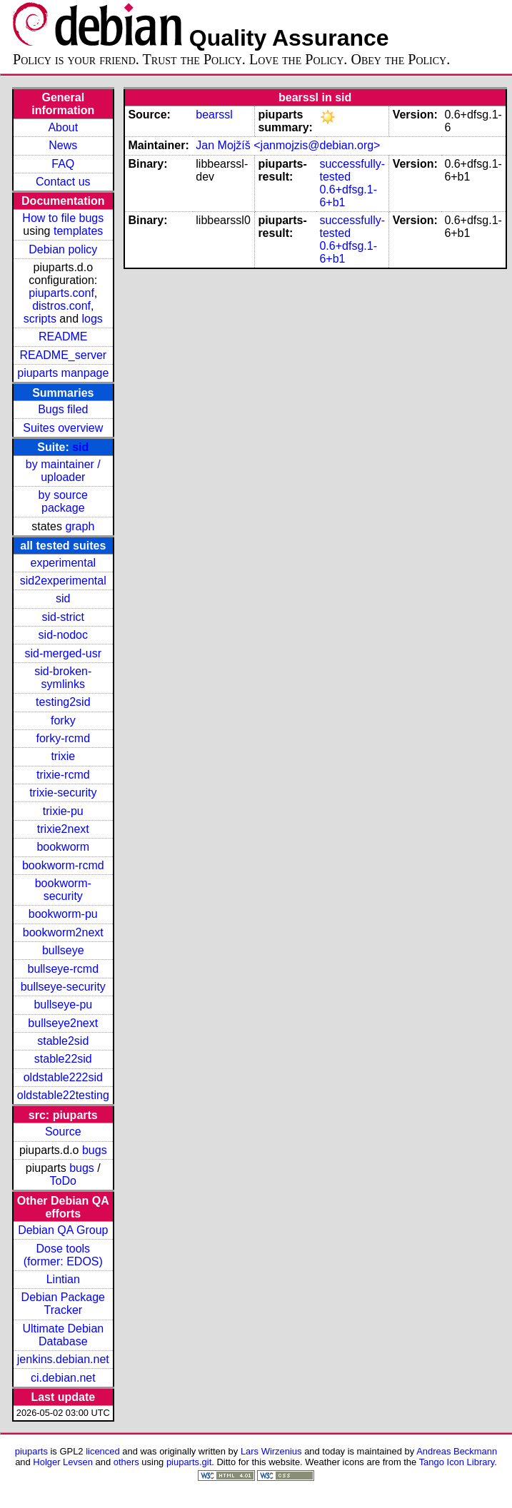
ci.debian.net (63, 1378)
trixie (63, 756)
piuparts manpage (63, 373)
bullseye (63, 950)
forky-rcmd (63, 738)
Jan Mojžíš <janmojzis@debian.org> (288, 145)
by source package (63, 501)
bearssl (214, 114)
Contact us (63, 182)
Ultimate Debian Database (63, 1334)
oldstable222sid (63, 1077)
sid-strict (63, 617)
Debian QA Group (63, 1230)
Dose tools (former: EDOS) (63, 1255)
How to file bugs (63, 218)
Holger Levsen (63, 1462)
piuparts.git (188, 1462)
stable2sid (63, 1041)
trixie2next (63, 829)
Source (63, 1131)
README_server (62, 355)
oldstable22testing (63, 1095)
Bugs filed (63, 409)
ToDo (63, 1181)
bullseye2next (63, 1023)
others (126, 1462)
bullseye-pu (63, 1004)
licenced (103, 1451)
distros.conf (61, 306)
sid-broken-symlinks (62, 677)
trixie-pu (63, 811)
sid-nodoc (63, 635)
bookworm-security (63, 889)
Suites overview (63, 428)
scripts (40, 319)
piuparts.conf (61, 293)
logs (92, 319)
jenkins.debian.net (63, 1359)
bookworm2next (63, 932)
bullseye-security (63, 987)
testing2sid (63, 702)
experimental (63, 563)
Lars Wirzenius (271, 1451)
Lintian (63, 1279)
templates (78, 231)
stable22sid (63, 1059)
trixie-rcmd (63, 775)
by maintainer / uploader (63, 470)
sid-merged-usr (62, 653)
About (63, 127)
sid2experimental (63, 581)
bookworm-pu (63, 914)
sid (80, 447)
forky (63, 720)
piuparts (31, 1451)
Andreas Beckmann (456, 1451)
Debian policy (63, 249)
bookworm (62, 847)
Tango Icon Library (457, 1462)
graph (79, 526)
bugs (94, 1150)
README (63, 336)
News (63, 145)
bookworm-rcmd (63, 865)
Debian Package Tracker (63, 1303)
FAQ (62, 164)
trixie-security (62, 792)
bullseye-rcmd (63, 969)
